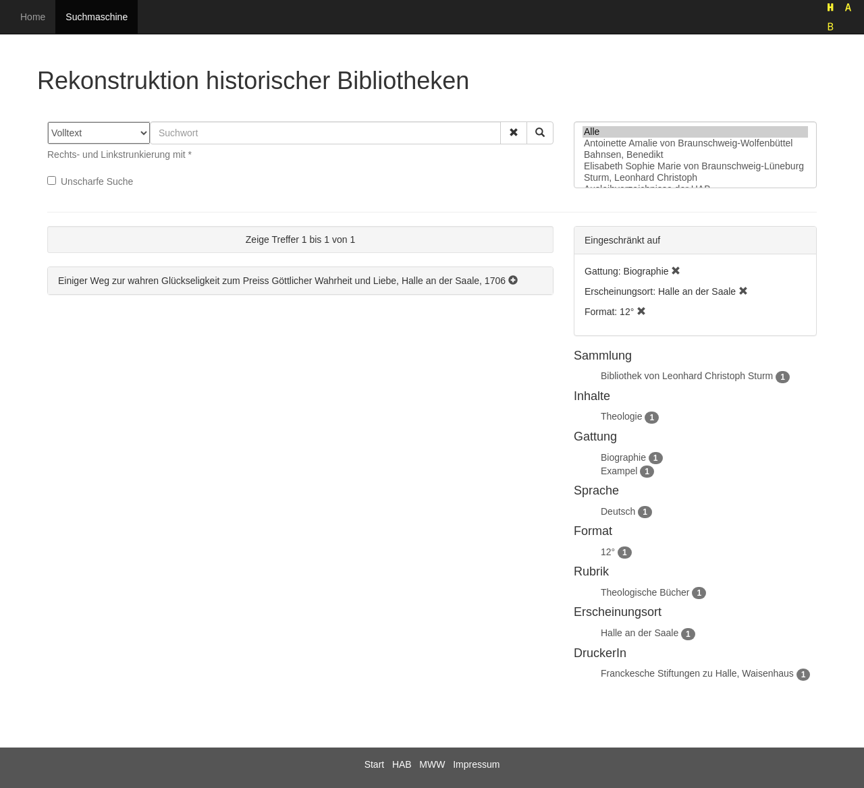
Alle (695, 132)
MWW (432, 764)
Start (374, 764)
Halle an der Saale (639, 632)
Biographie (623, 457)
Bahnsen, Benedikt (695, 155)
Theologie (622, 416)
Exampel (619, 471)
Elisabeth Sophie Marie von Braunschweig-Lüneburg (695, 166)
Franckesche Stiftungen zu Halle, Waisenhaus (697, 673)
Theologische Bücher (645, 592)
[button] (513, 132)
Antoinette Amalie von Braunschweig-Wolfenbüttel (695, 143)
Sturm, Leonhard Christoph (695, 178)
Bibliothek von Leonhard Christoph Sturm (687, 375)
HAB (402, 764)
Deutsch (618, 511)
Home (32, 16)
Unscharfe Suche (90, 181)
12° (608, 551)
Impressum (476, 764)
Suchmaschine (96, 16)
